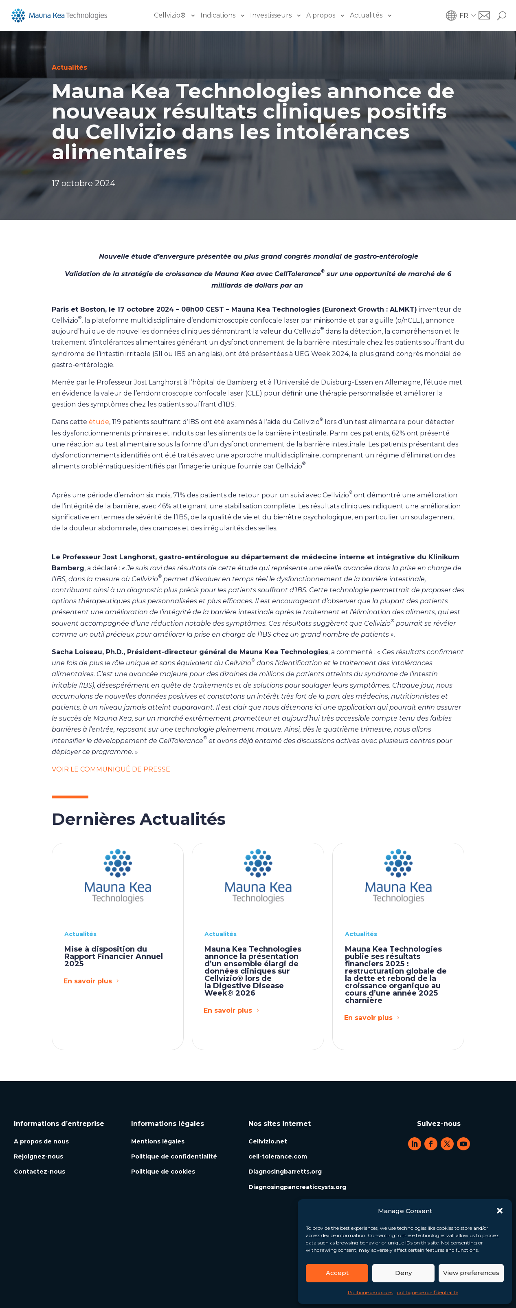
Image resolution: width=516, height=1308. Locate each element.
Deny (403, 1273)
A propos (320, 15)
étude (99, 422)
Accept (337, 1273)
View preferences (471, 1273)
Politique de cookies (370, 1292)
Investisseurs (271, 15)
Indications (217, 15)
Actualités (366, 15)
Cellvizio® (170, 15)
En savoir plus (88, 981)
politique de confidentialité (427, 1292)
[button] (500, 1211)
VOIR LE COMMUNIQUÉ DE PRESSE (111, 769)
